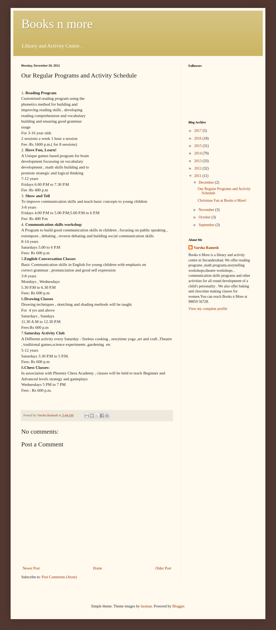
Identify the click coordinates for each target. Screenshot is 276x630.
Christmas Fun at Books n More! (222, 200)
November (207, 210)
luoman (146, 606)
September (207, 225)
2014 (198, 153)
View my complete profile (207, 309)
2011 (198, 176)
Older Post (163, 568)
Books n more (57, 24)
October (205, 217)
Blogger (178, 606)
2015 (198, 146)
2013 (198, 161)
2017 (198, 131)
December (207, 182)
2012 (198, 168)
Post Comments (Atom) (59, 577)
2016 (198, 138)
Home (97, 568)
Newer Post (31, 568)
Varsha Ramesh (206, 248)
